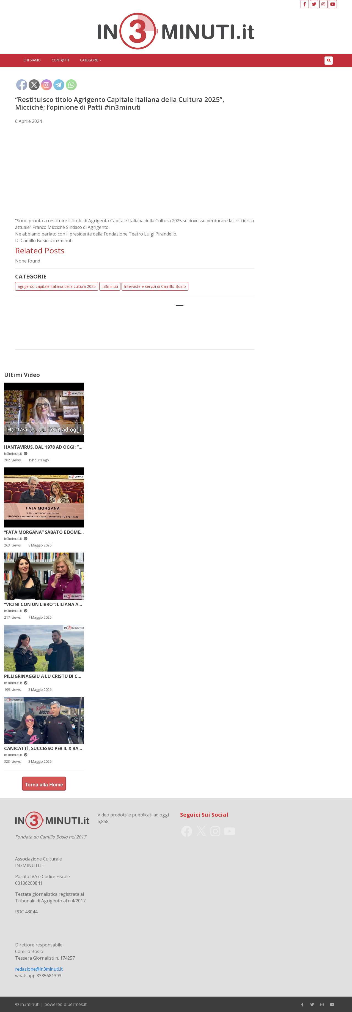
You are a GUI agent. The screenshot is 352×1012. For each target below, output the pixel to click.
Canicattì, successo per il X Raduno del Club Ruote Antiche (77, 748)
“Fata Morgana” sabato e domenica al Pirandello (65, 532)
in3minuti (110, 286)
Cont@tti (60, 60)
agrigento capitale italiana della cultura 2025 (57, 286)
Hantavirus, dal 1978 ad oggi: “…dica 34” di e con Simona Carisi (79, 447)
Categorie (89, 60)
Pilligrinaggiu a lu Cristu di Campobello (54, 676)
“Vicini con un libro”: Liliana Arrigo (48, 604)
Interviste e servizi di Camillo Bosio (155, 286)
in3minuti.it (16, 453)
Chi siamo (32, 60)
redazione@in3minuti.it (39, 969)
